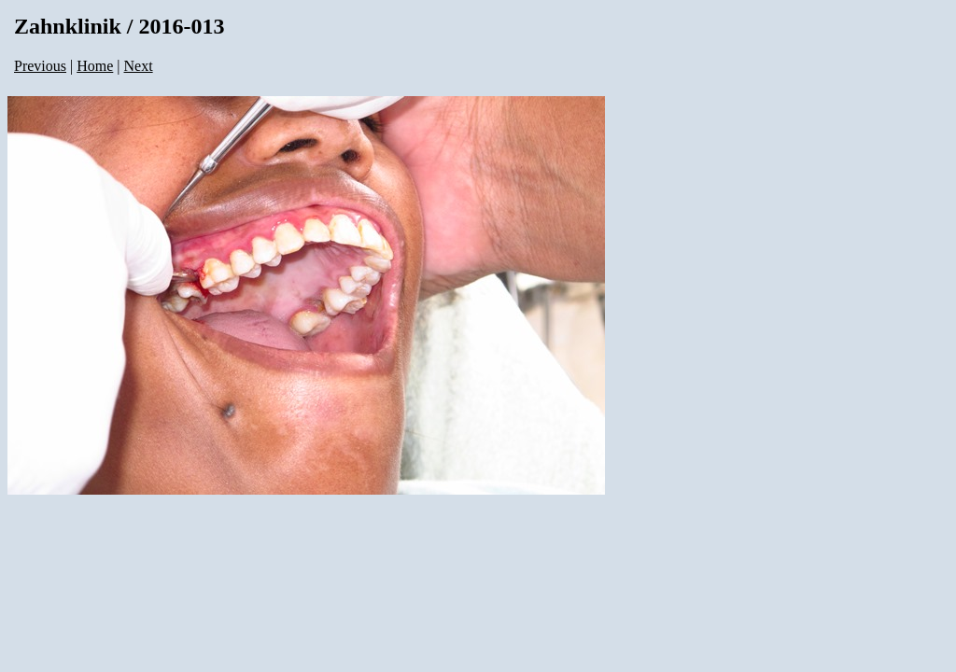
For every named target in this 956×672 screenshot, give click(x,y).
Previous (40, 66)
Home (95, 66)
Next (138, 66)
